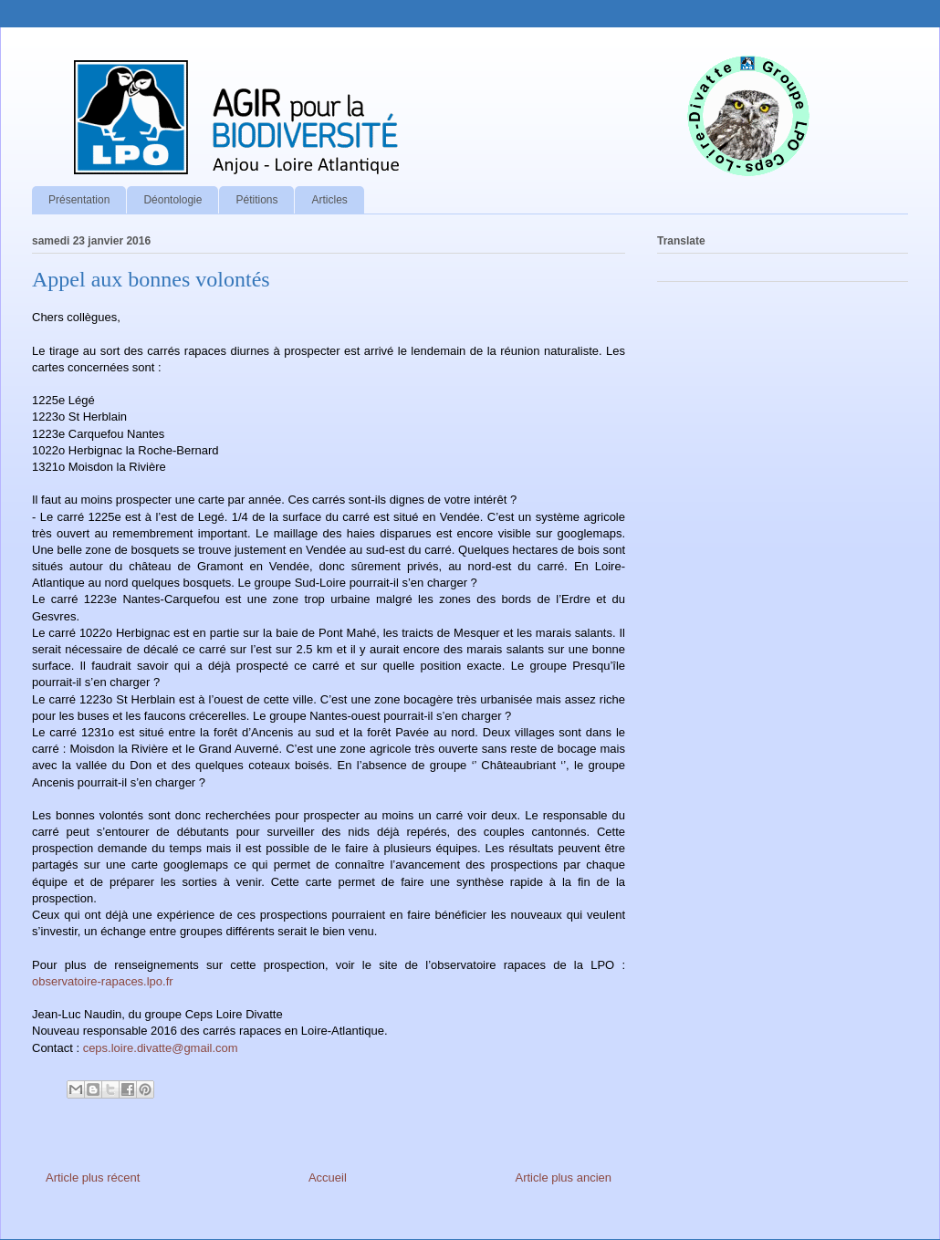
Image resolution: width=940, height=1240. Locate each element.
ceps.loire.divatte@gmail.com (160, 1048)
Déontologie (172, 199)
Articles (329, 199)
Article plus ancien (564, 1177)
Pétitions (256, 199)
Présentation (79, 199)
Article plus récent (93, 1177)
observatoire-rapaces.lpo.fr (102, 981)
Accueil (327, 1177)
